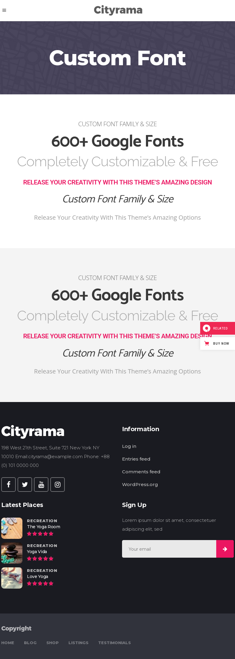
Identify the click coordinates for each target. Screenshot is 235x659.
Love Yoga (37, 576)
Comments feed (141, 472)
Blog (30, 642)
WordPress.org (140, 484)
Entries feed (136, 459)
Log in (129, 446)
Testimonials (114, 642)
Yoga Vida (37, 551)
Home (7, 642)
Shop (52, 642)
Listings (78, 642)
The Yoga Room (43, 526)
